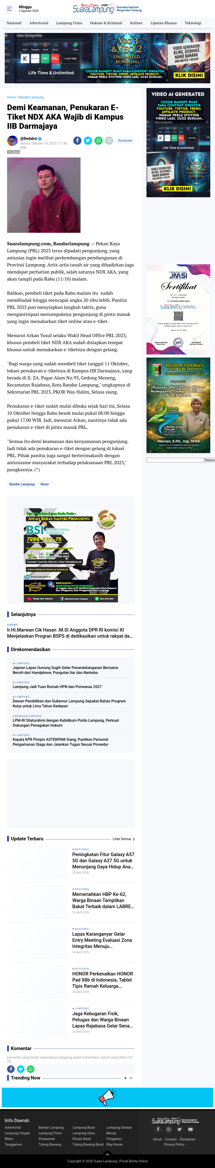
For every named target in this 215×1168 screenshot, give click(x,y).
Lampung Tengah (17, 1133)
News (45, 484)
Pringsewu (114, 1139)
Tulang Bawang (50, 1144)
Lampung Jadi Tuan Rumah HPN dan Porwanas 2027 (57, 687)
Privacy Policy (174, 1144)
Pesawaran (47, 1139)
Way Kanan (114, 1144)
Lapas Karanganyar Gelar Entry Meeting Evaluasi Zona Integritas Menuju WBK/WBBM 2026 (102, 940)
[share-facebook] (77, 141)
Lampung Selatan (119, 1127)
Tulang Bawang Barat (88, 1144)
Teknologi (193, 22)
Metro (9, 1139)
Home (11, 97)
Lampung (82, 1008)
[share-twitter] (88, 141)
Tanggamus (13, 1144)
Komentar (125, 140)
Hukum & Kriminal (106, 22)
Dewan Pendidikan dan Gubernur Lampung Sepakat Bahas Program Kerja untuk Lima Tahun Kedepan (69, 703)
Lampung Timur (50, 1133)
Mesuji (111, 1133)
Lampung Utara (69, 22)
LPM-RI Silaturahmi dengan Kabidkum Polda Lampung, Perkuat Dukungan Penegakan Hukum (66, 723)
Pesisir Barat (82, 1139)
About (157, 1139)
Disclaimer (187, 1139)
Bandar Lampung (22, 484)
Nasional (14, 22)
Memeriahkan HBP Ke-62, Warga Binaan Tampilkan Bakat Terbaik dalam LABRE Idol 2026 (101, 900)
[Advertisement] (71, 795)
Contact (171, 1139)
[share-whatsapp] (98, 141)
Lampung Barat (84, 1127)
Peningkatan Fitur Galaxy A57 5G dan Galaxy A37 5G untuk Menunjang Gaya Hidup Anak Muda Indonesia (103, 861)
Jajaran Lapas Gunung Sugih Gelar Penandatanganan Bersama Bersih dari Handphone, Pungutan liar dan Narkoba (65, 670)
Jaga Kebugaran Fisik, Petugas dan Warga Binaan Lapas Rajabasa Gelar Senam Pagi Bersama (103, 1020)
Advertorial (38, 22)
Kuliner (136, 22)
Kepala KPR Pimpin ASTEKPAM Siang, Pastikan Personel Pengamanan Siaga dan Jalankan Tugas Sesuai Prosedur (61, 742)
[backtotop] (107, 1155)
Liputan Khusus (163, 22)
